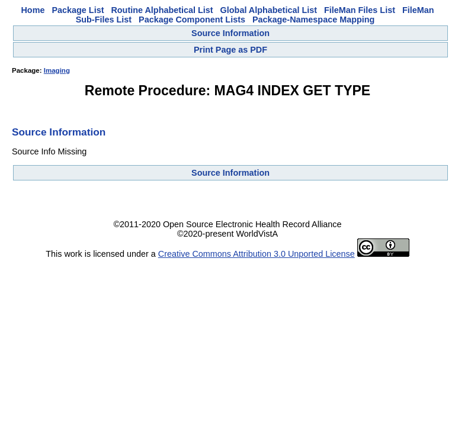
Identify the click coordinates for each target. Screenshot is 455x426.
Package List (78, 10)
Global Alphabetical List (268, 10)
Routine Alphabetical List (162, 10)
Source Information (230, 33)
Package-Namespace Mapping (313, 19)
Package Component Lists (192, 19)
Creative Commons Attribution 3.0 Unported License (256, 254)
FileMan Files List (359, 10)
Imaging (57, 70)
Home (32, 10)
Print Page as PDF (230, 49)
